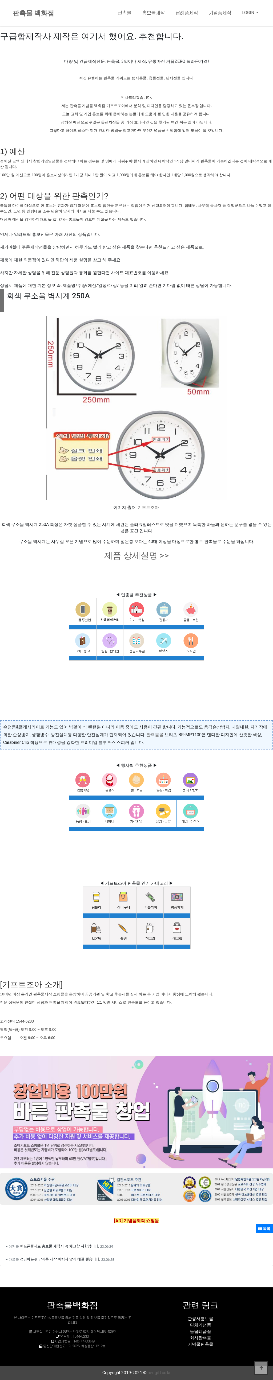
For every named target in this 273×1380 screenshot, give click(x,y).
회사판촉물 (200, 1337)
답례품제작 (186, 13)
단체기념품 (200, 1325)
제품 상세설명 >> (136, 555)
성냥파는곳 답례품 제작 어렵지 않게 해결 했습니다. (60, 1259)
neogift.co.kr (159, 1372)
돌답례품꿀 (200, 1331)
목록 (264, 1228)
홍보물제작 (153, 13)
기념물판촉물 (200, 1344)
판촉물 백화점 (33, 13)
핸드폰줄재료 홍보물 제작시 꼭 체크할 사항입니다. (59, 1246)
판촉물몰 (154, 734)
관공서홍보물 (200, 1318)
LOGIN (248, 12)
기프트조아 (148, 507)
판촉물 (124, 13)
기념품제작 (220, 13)
